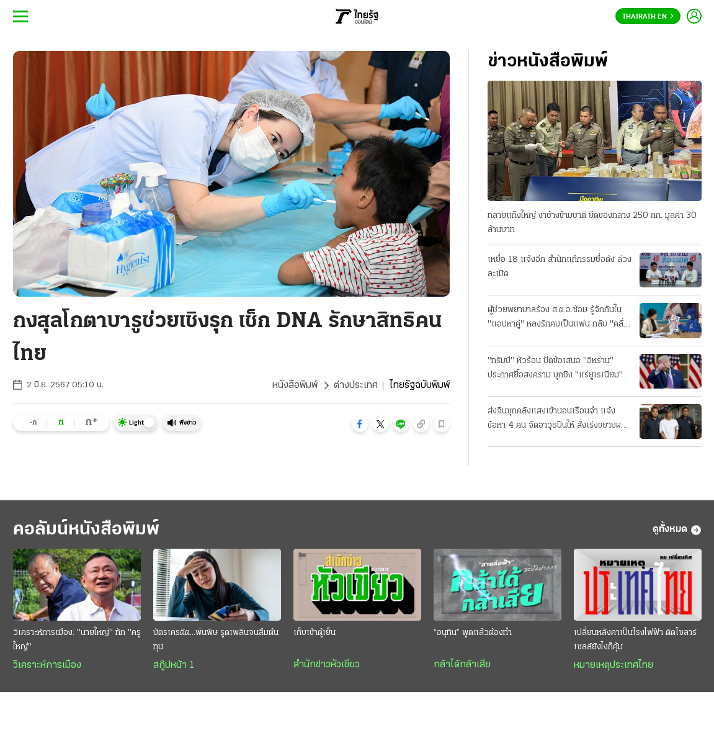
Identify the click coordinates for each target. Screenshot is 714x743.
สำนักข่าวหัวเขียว (326, 665)
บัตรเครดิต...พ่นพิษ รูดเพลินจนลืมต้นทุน (216, 640)
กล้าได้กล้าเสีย (462, 665)
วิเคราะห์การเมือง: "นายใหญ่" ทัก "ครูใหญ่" (77, 640)
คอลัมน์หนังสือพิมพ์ (86, 529)
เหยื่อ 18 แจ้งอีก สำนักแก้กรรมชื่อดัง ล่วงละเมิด (559, 267)
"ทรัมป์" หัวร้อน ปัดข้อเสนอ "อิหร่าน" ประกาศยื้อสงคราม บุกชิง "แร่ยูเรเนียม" (555, 368)
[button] (360, 424)
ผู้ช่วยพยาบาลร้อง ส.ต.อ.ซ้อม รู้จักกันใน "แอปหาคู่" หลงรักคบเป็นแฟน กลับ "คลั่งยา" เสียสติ (558, 318)
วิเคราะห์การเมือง (47, 665)
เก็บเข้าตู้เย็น (314, 632)
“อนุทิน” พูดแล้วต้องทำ (473, 632)
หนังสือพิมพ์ (295, 385)
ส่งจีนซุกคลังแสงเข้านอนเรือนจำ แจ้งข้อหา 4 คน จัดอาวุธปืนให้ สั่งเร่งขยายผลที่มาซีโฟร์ (559, 420)
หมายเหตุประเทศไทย (613, 665)
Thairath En (648, 16)
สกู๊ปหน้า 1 (173, 665)
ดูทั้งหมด (677, 530)
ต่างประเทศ (356, 385)
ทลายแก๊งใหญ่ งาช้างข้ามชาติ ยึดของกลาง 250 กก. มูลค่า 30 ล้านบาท (592, 223)
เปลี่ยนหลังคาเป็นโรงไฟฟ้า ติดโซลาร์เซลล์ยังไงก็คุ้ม (635, 640)
